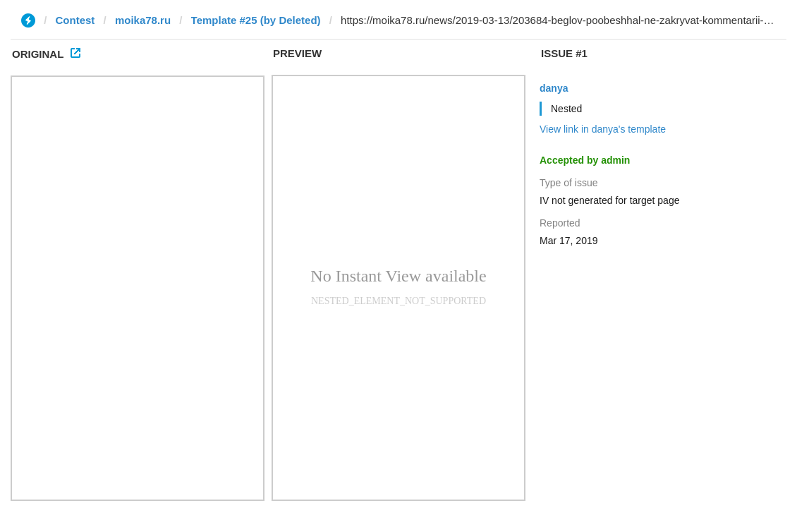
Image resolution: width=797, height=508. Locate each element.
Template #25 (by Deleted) (256, 20)
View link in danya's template (603, 129)
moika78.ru (143, 20)
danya (554, 88)
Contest (75, 20)
